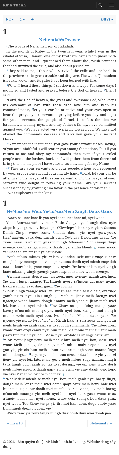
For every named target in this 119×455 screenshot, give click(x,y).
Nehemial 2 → (101, 423)
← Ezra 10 (14, 423)
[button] (9, 19)
